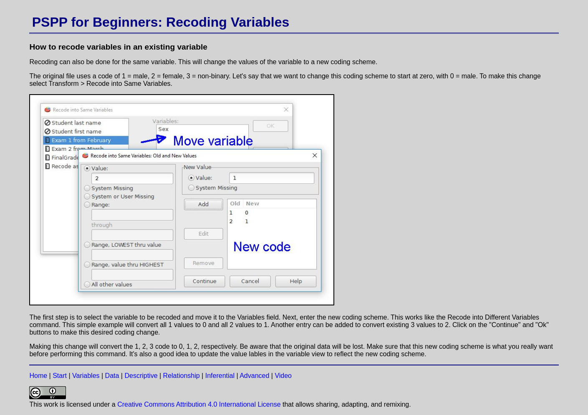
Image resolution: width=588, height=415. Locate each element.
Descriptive (140, 375)
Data (112, 375)
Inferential (220, 375)
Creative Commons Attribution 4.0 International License (198, 404)
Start (60, 375)
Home (38, 375)
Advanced (254, 375)
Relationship (181, 375)
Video (283, 375)
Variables (86, 375)
